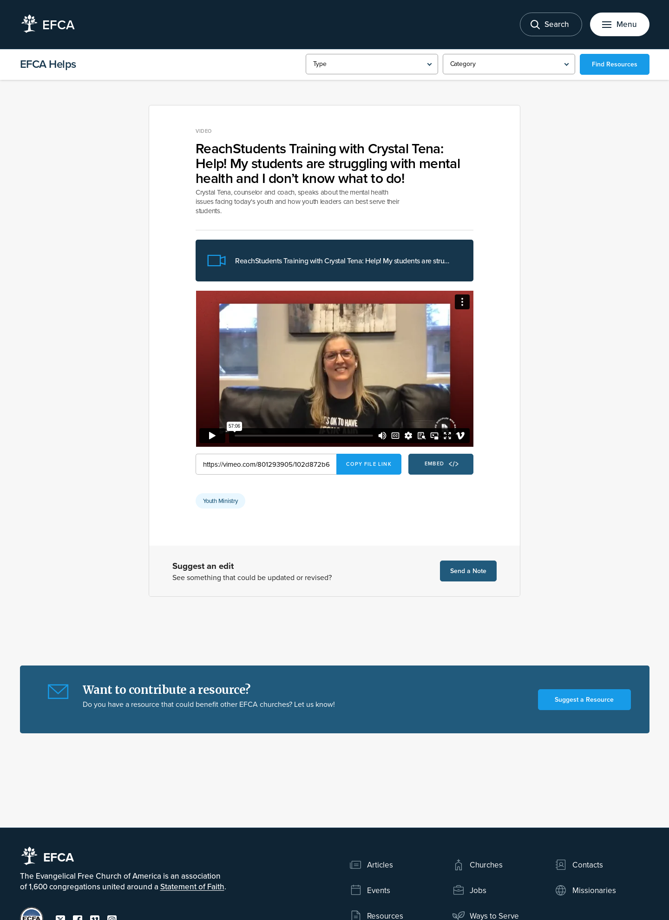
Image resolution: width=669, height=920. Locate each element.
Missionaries (585, 890)
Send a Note (468, 570)
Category (463, 63)
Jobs (469, 890)
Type (320, 63)
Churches (477, 864)
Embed (442, 464)
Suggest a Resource (584, 699)
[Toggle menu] (619, 24)
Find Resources (614, 64)
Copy (369, 464)
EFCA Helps (48, 64)
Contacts (578, 864)
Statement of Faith (192, 886)
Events (370, 890)
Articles (371, 864)
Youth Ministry (220, 500)
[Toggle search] (551, 24)
